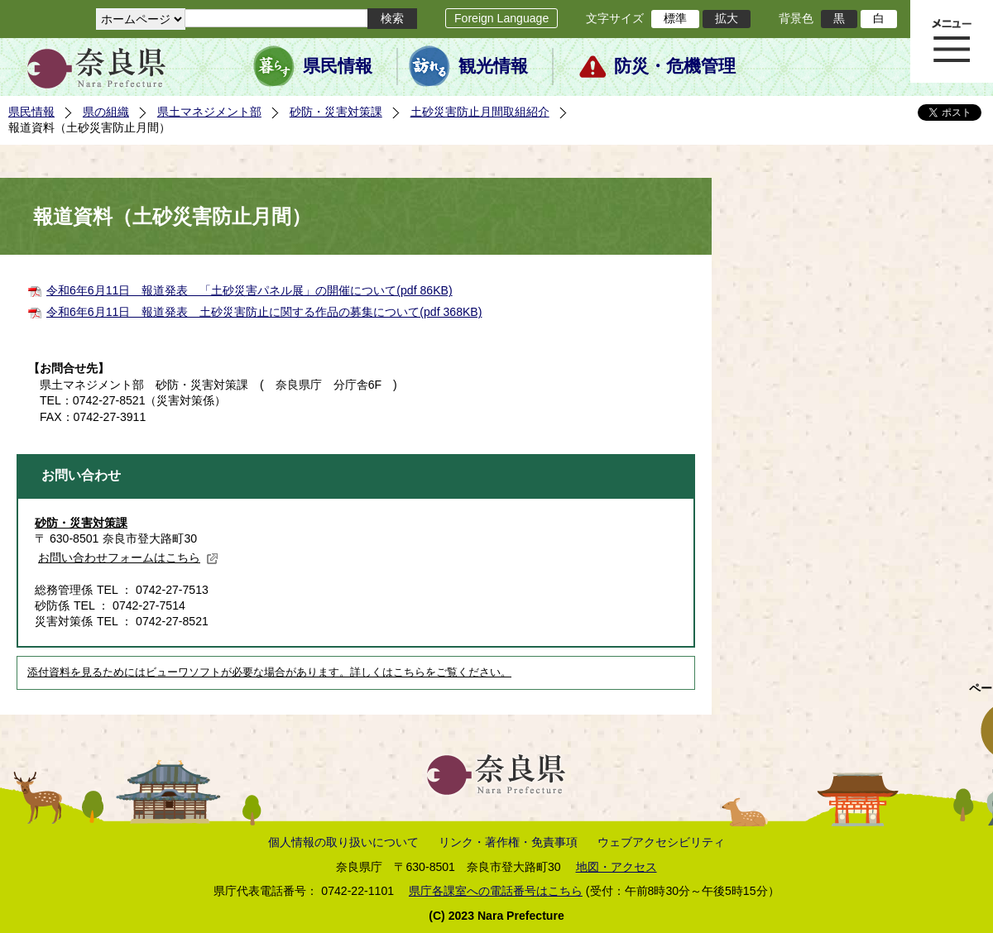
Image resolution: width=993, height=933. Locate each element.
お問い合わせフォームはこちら (128, 557)
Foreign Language (501, 18)
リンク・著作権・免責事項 (508, 842)
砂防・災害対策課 (336, 111)
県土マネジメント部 (209, 111)
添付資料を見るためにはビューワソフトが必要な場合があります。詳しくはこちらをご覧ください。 (269, 672)
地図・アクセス (616, 866)
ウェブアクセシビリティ (661, 842)
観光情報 (493, 66)
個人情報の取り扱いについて (343, 842)
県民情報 (337, 66)
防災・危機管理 (675, 66)
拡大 (726, 18)
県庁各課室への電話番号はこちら (496, 890)
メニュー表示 (951, 41)
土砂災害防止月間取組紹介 (479, 111)
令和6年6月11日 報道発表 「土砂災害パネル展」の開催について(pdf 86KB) (249, 290)
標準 (675, 18)
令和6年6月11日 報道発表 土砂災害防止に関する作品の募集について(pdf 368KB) (264, 311)
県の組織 (106, 111)
